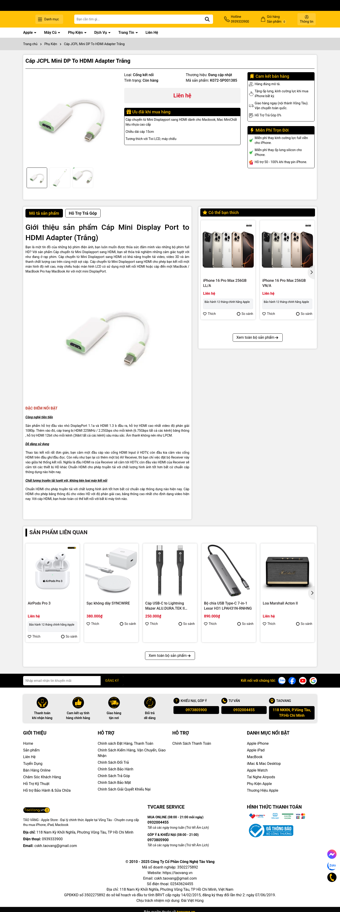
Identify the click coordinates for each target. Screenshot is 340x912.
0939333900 (52, 839)
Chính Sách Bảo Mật (114, 782)
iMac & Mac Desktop (264, 763)
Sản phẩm (31, 750)
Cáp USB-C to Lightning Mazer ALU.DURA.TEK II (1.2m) (165, 606)
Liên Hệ (151, 32)
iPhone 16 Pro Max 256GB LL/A (225, 283)
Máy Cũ (51, 32)
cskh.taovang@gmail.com (55, 846)
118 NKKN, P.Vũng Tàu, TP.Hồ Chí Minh (292, 713)
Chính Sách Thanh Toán (191, 743)
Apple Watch (257, 770)
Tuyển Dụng (33, 763)
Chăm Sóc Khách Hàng (42, 777)
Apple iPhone (258, 743)
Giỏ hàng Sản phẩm (281, 19)
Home (28, 743)
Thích (209, 314)
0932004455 (244, 710)
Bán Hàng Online (36, 770)
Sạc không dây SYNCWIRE (108, 603)
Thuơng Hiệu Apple (262, 790)
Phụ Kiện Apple (259, 784)
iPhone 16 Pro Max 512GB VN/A (225, 387)
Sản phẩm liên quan (58, 532)
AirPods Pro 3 (39, 603)
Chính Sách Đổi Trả (113, 762)
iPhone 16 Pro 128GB (280, 384)
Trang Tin (126, 32)
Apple (28, 32)
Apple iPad (256, 750)
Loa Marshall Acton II (280, 603)
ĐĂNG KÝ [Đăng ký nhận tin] (112, 680)
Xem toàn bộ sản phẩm (257, 437)
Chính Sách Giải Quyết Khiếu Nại (124, 789)
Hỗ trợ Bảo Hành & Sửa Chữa (47, 790)
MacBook (255, 757)
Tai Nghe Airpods (261, 777)
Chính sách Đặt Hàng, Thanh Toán (125, 743)
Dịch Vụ (101, 32)
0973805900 (196, 710)
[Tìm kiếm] (222, 19)
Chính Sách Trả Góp (114, 776)
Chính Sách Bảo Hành (115, 769)
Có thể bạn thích (221, 212)
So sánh (245, 314)
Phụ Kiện (76, 32)
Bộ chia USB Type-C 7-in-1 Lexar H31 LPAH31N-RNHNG (228, 606)
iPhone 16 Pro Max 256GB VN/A (284, 283)
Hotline (250, 19)
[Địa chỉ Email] (73, 680)
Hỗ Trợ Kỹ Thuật (36, 784)
